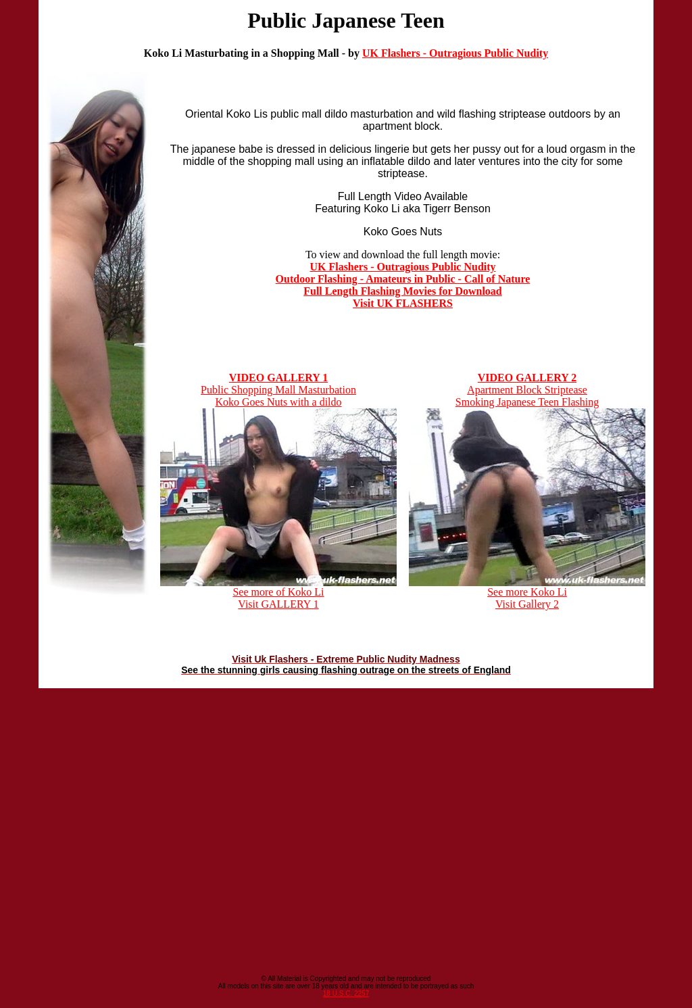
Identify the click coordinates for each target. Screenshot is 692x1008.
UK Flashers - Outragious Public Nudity (455, 53)
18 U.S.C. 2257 (346, 993)
